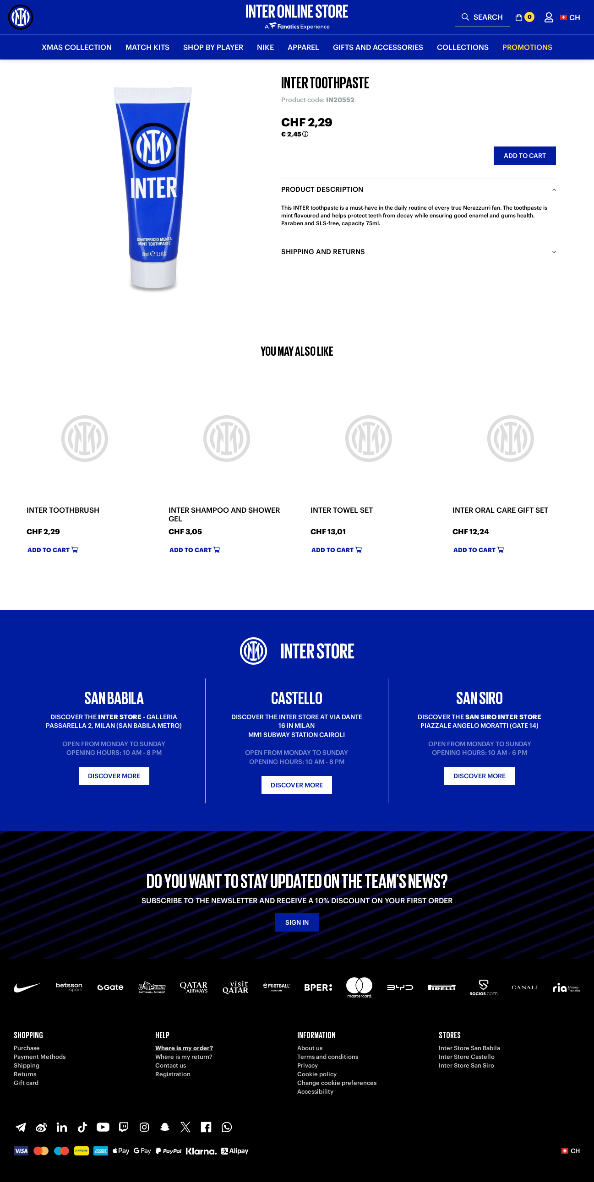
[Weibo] (41, 1127)
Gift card (26, 1083)
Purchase (27, 1048)
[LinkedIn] (62, 1127)
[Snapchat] (165, 1127)
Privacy (307, 1065)
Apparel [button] (303, 47)
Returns (25, 1074)
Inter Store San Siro (466, 1065)
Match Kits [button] (147, 47)
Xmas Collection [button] (77, 47)
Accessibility (315, 1091)
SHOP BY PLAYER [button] (213, 47)
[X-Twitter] (185, 1127)
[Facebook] (206, 1127)
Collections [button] (463, 47)
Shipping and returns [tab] (323, 251)
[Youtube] (103, 1127)
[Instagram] (144, 1127)
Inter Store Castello (467, 1057)
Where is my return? (184, 1057)
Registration (173, 1074)
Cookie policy (317, 1074)
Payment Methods (39, 1057)
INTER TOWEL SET (342, 510)
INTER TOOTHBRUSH (63, 510)
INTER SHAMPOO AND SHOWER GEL (224, 514)
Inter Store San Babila (469, 1048)
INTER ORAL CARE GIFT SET (500, 510)
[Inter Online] (20, 17)
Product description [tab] (322, 189)
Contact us (170, 1065)
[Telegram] (20, 1127)
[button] (570, 17)
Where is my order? (184, 1048)
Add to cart (525, 156)
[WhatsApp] (227, 1127)
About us (309, 1048)
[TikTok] (82, 1127)
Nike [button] (265, 47)
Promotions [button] (527, 47)
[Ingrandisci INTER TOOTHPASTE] (153, 188)
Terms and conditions (327, 1057)
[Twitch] (124, 1127)
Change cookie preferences (336, 1083)
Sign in (297, 922)
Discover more (114, 776)
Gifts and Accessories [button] (378, 47)
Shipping (26, 1065)
